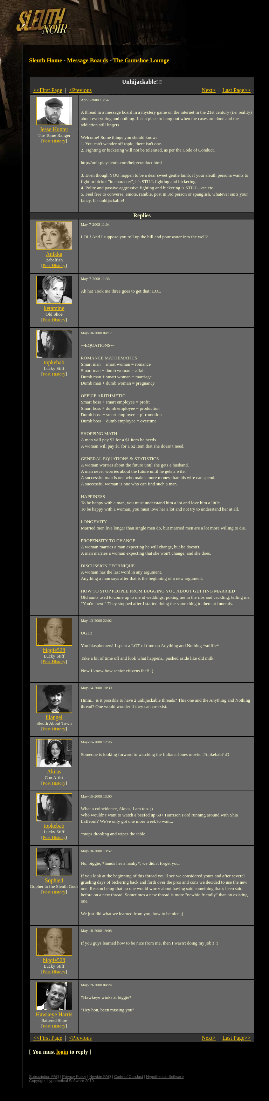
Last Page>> (236, 90)
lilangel (54, 717)
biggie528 (54, 650)
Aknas (54, 771)
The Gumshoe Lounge (141, 60)
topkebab (54, 362)
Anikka (54, 254)
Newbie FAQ (100, 1076)
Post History (54, 140)
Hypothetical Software (165, 1076)
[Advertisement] (122, 18)
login (62, 1052)
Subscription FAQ (44, 1076)
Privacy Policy (74, 1076)
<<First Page (47, 90)
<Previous (80, 90)
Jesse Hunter (54, 129)
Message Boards (87, 60)
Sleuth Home (45, 60)
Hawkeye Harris (54, 1014)
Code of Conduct (128, 1076)
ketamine (54, 308)
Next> (209, 90)
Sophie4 (54, 880)
